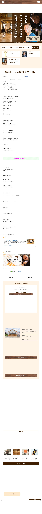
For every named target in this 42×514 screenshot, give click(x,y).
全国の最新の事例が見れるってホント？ (16, 459)
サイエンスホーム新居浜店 (10, 240)
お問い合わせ (21, 294)
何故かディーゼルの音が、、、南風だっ (7, 459)
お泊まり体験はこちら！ (21, 375)
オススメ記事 (27, 76)
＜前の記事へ (11, 277)
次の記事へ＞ (31, 277)
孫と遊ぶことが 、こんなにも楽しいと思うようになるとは (13, 61)
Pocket (19, 79)
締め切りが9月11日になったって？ (25, 459)
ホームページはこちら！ (21, 357)
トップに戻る (12, 494)
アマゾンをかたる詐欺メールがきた (34, 459)
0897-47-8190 (21, 292)
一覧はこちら (35, 47)
